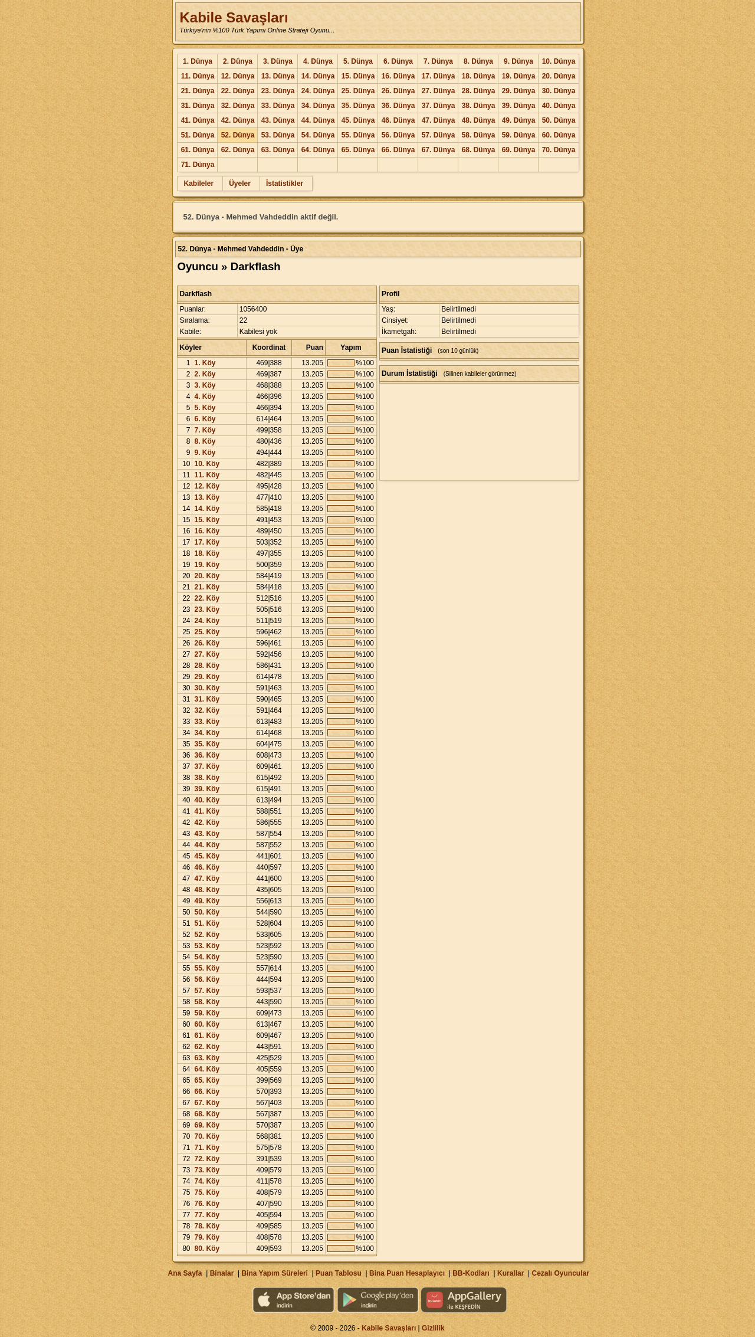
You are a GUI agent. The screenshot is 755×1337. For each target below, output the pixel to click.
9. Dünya (518, 61)
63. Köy (206, 1058)
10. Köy (206, 464)
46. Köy (206, 867)
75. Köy (206, 1192)
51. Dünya (198, 135)
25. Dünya (358, 91)
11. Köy (206, 475)
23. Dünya (278, 91)
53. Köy (206, 946)
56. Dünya (398, 135)
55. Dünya (358, 135)
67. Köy (206, 1103)
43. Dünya (278, 120)
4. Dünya (318, 61)
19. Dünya (519, 76)
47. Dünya (438, 120)
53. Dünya (278, 135)
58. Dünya (478, 135)
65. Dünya (358, 150)
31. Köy (206, 699)
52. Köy (206, 934)
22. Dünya (238, 91)
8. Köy (204, 441)
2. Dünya (237, 61)
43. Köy (206, 834)
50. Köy (206, 912)
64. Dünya (318, 150)
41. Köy (206, 811)
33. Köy (206, 721)
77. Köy (206, 1215)
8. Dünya (478, 61)
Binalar (222, 1273)
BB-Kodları (471, 1273)
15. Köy (206, 520)
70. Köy (206, 1136)
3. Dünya (278, 61)
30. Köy (206, 688)
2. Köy (204, 374)
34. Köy (206, 733)
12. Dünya (238, 76)
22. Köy (206, 598)
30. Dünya (559, 91)
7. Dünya (438, 61)
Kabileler (198, 183)
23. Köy (206, 609)
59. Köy (206, 1013)
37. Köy (206, 766)
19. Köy (206, 565)
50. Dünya (559, 120)
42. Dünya (238, 120)
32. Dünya (238, 105)
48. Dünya (478, 120)
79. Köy (206, 1237)
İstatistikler (284, 183)
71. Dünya (198, 164)
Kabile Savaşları (233, 17)
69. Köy (206, 1125)
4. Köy (204, 396)
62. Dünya (238, 150)
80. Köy (206, 1248)
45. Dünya (358, 120)
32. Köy (206, 710)
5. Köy (204, 408)
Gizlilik (433, 1328)
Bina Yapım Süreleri (274, 1273)
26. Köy (206, 643)
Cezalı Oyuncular (560, 1273)
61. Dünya (198, 150)
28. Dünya (478, 91)
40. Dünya (559, 105)
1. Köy (204, 363)
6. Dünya (398, 61)
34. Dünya (318, 105)
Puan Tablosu (339, 1273)
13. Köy (206, 497)
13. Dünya (278, 76)
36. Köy (206, 755)
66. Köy (206, 1091)
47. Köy (206, 878)
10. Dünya (559, 61)
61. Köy (206, 1035)
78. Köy (206, 1226)
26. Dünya (398, 91)
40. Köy (206, 800)
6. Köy (204, 419)
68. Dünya (478, 150)
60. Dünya (559, 135)
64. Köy (206, 1069)
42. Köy (206, 822)
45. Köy (206, 856)
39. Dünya (519, 105)
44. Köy (206, 845)
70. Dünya (559, 150)
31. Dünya (198, 105)
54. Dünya (318, 135)
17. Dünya (438, 76)
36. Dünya (398, 105)
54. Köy (206, 957)
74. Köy (206, 1181)
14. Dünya (318, 76)
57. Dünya (438, 135)
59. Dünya (519, 135)
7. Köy (204, 430)
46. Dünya (398, 120)
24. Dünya (318, 91)
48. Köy (206, 890)
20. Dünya (559, 76)
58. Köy (206, 1002)
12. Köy (206, 486)
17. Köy (206, 542)
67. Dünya (438, 150)
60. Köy (206, 1024)
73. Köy (206, 1170)
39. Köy (206, 789)
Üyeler (240, 183)
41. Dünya (198, 120)
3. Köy (204, 385)
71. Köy (206, 1147)
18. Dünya (478, 76)
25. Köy (206, 632)
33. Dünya (278, 105)
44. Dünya (318, 120)
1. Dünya (197, 61)
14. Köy (206, 508)
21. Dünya (198, 91)
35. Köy (206, 744)
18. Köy (206, 553)
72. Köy (206, 1159)
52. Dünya (238, 135)
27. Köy (206, 654)
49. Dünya (519, 120)
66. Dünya (398, 150)
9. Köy (204, 452)
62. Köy (206, 1047)
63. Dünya (278, 150)
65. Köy (206, 1080)
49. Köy (206, 901)
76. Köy (206, 1204)
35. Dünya (358, 105)
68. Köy (206, 1114)
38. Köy (206, 778)
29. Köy (206, 677)
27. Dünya (438, 91)
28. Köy (206, 665)
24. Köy (206, 621)
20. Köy (206, 576)
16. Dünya (398, 76)
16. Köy (206, 531)
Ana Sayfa (185, 1273)
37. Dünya (438, 105)
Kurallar (510, 1273)
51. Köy (206, 923)
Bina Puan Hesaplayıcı (407, 1273)
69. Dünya (519, 150)
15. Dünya (358, 76)
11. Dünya (198, 76)
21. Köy (206, 587)
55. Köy (206, 968)
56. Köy (206, 979)
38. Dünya (478, 105)
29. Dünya (519, 91)
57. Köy (206, 991)
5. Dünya (358, 61)
